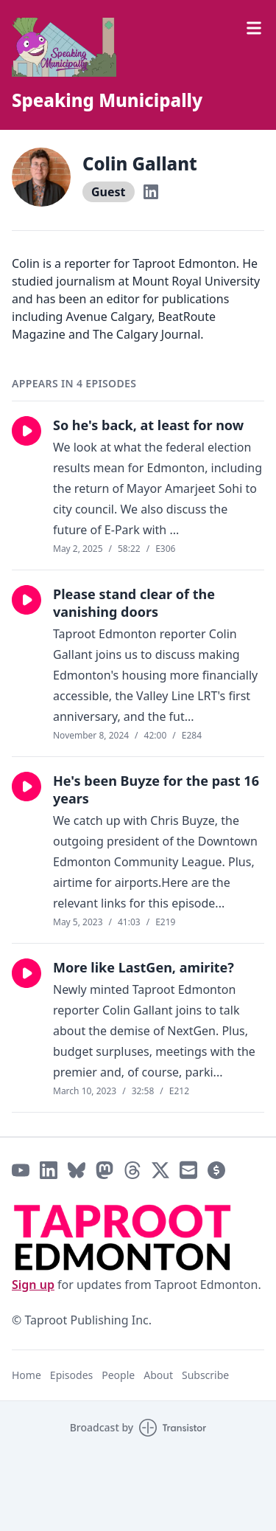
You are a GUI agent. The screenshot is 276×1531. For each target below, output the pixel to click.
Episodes (71, 1375)
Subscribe (205, 1375)
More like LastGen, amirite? (143, 967)
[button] (26, 431)
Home (26, 1375)
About (158, 1375)
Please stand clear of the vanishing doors (134, 603)
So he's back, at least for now (148, 425)
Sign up (33, 1284)
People (118, 1375)
